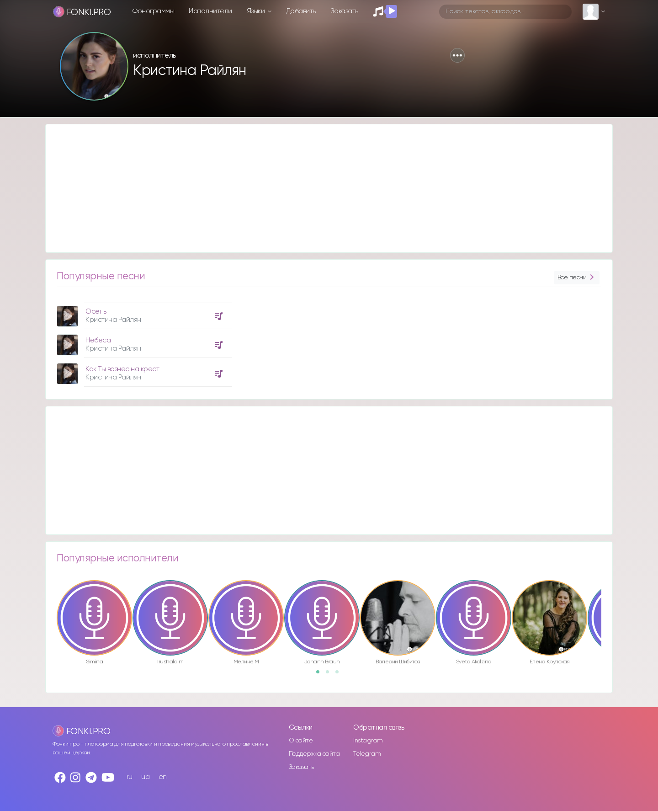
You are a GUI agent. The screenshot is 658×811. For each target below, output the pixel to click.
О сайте (301, 740)
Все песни (576, 278)
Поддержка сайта (314, 754)
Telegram (367, 754)
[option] (143, 341)
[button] (457, 55)
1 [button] (320, 674)
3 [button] (340, 674)
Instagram (368, 740)
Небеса (98, 340)
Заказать (344, 11)
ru (130, 777)
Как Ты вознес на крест (122, 369)
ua (145, 777)
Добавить (301, 11)
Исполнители (210, 11)
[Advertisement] (320, 188)
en (163, 777)
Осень (95, 311)
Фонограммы (153, 11)
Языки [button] (256, 11)
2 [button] (330, 674)
